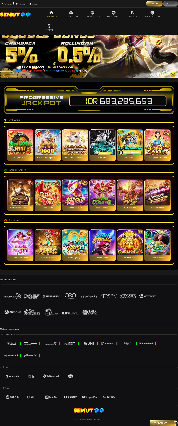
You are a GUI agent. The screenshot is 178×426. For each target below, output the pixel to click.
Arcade (132, 14)
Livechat (33, 4)
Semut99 (83, 419)
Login (170, 3)
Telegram (20, 4)
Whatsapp (7, 4)
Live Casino (93, 14)
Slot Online (71, 14)
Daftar (154, 3)
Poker (50, 27)
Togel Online (153, 14)
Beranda (51, 14)
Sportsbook (114, 14)
